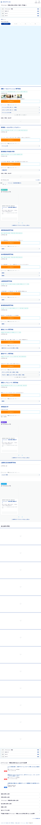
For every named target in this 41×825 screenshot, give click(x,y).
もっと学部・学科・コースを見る (19, 377)
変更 (38, 11)
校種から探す (4, 807)
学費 (35, 23)
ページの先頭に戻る (36, 818)
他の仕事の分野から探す (6, 803)
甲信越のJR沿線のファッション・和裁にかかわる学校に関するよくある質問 (18, 813)
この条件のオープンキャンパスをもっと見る (20, 225)
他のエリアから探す (5, 810)
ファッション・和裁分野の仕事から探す (10, 800)
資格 (25, 23)
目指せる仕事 (6, 23)
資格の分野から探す (5, 793)
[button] (1, 183)
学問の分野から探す (5, 797)
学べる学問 (15, 23)
